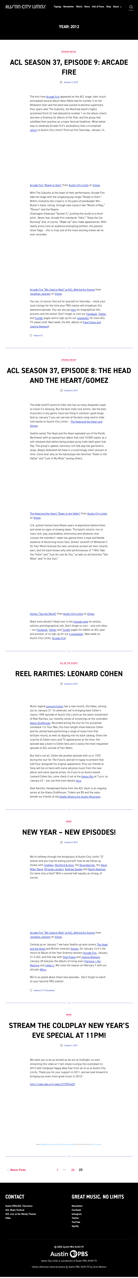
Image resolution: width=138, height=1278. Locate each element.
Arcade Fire (53, 97)
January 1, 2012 (71, 1046)
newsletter (84, 318)
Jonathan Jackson (40, 294)
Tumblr (39, 318)
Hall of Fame (98, 6)
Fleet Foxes (69, 958)
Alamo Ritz (87, 777)
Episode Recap (68, 52)
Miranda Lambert (62, 870)
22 (73, 1171)
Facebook (91, 314)
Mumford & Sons (65, 866)
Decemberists (89, 866)
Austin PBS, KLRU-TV (73, 1247)
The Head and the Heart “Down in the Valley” (56, 514)
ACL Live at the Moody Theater (20, 1215)
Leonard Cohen (55, 707)
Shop (108, 6)
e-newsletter (76, 635)
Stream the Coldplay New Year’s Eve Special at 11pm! (69, 1031)
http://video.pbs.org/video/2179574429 (54, 1085)
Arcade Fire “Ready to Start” (46, 185)
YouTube (76, 1223)
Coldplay (49, 866)
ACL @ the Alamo (69, 664)
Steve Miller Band (40, 870)
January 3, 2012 (71, 843)
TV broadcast (49, 991)
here (73, 310)
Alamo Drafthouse (40, 724)
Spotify (75, 1227)
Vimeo (98, 185)
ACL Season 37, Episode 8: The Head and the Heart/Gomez (69, 375)
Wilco (43, 970)
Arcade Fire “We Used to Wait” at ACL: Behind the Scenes (63, 290)
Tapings (57, 6)
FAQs (8, 1219)
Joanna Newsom (91, 958)
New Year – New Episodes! (69, 833)
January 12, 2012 (71, 82)
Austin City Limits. (96, 1146)
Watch (79, 6)
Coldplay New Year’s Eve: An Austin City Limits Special (57, 1146)
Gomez (75, 950)
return (33, 130)
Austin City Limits (80, 185)
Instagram (77, 1215)
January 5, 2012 (71, 391)
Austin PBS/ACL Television (18, 1207)
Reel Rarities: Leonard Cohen (69, 674)
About (116, 6)
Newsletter (68, 6)
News (87, 6)
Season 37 (38, 335)
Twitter (103, 314)
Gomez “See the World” (43, 614)
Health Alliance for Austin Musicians (80, 797)
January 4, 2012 (71, 684)
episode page (81, 622)
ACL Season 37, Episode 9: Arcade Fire (69, 67)
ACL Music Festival (14, 1211)
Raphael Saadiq (83, 870)
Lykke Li (50, 966)
